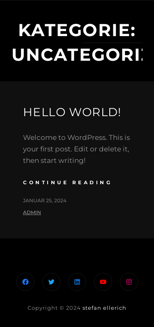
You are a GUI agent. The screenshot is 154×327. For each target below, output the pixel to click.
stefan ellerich (104, 307)
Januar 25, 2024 (45, 200)
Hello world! (72, 112)
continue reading (67, 182)
